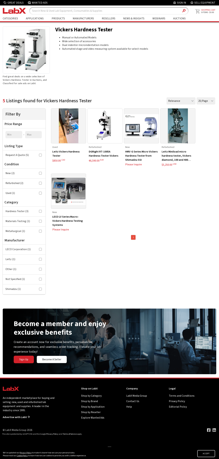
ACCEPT (206, 453)
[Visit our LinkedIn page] (214, 430)
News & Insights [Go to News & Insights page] (133, 18)
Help (129, 407)
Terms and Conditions (182, 396)
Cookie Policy (22, 455)
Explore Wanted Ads (92, 418)
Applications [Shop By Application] (35, 18)
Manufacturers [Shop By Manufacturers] (83, 18)
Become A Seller (51, 359)
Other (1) (23, 269)
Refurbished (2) (23, 183)
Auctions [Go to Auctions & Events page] (179, 18)
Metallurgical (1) (23, 231)
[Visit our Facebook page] (209, 430)
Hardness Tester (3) (23, 211)
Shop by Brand (89, 401)
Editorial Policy (178, 407)
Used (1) (23, 193)
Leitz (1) (23, 259)
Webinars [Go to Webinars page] (158, 18)
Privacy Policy (177, 401)
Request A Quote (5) (23, 155)
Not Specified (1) (23, 279)
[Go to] (109, 446)
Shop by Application (93, 407)
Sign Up (23, 359)
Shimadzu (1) (23, 289)
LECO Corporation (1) (23, 249)
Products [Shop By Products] (58, 18)
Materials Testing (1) (23, 221)
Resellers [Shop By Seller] (108, 18)
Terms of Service (70, 434)
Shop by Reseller (91, 412)
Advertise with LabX (16, 417)
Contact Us (132, 401)
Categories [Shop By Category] (10, 18)
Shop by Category (91, 396)
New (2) (23, 173)
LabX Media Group (136, 396)
